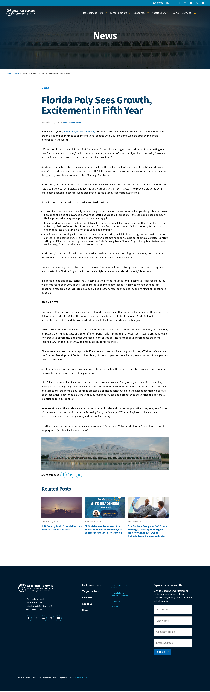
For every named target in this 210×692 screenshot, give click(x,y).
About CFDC (159, 12)
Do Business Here (93, 12)
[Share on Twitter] (72, 475)
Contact (186, 12)
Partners (117, 608)
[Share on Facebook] (63, 475)
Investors (117, 603)
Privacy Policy (82, 678)
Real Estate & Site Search (121, 587)
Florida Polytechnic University (81, 132)
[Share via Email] (80, 475)
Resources (139, 12)
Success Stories (76, 122)
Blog (45, 87)
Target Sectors (118, 12)
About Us (89, 605)
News (175, 12)
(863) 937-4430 (161, 2)
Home (9, 73)
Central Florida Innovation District (122, 595)
